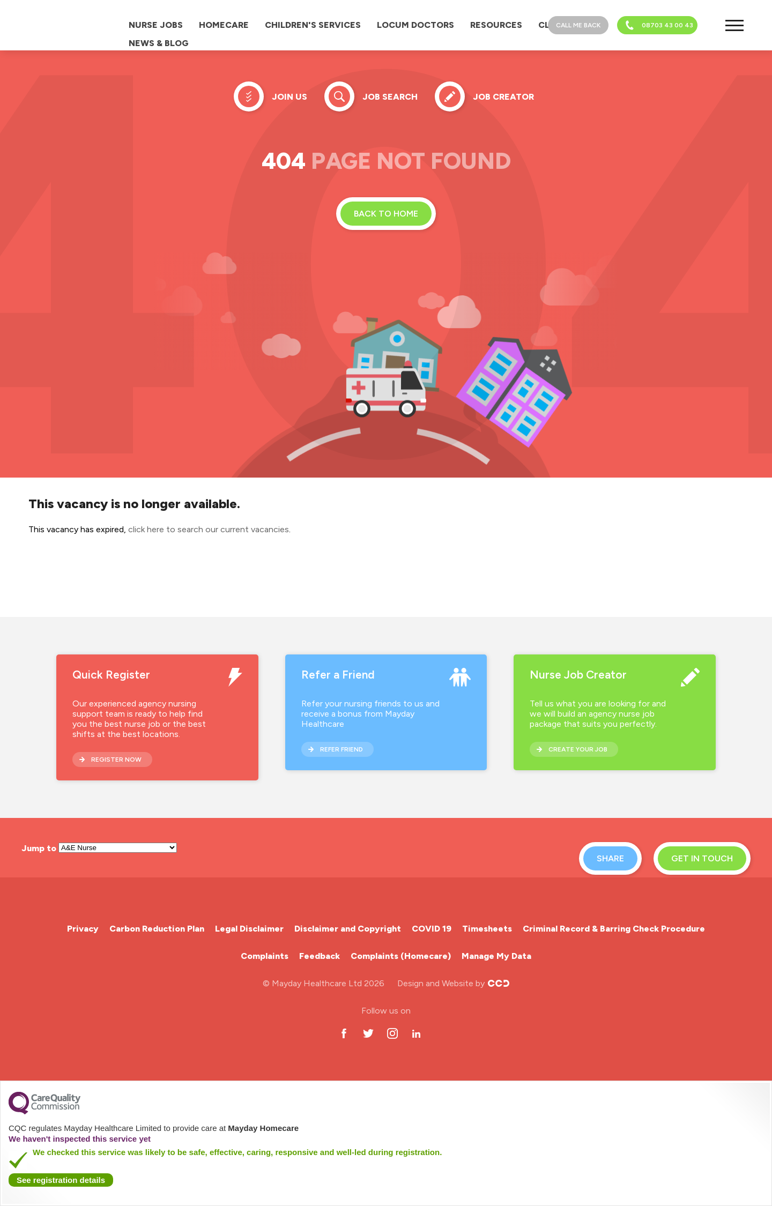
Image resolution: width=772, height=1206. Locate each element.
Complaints (264, 956)
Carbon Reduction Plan (156, 929)
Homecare (224, 25)
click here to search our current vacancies (208, 529)
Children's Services (313, 25)
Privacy (83, 929)
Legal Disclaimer (249, 929)
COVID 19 (431, 929)
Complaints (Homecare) (401, 956)
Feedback (319, 956)
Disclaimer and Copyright (347, 929)
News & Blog (159, 43)
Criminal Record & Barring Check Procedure (614, 929)
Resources (496, 25)
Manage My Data (496, 956)
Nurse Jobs (156, 25)
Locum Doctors (415, 25)
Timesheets (487, 929)
